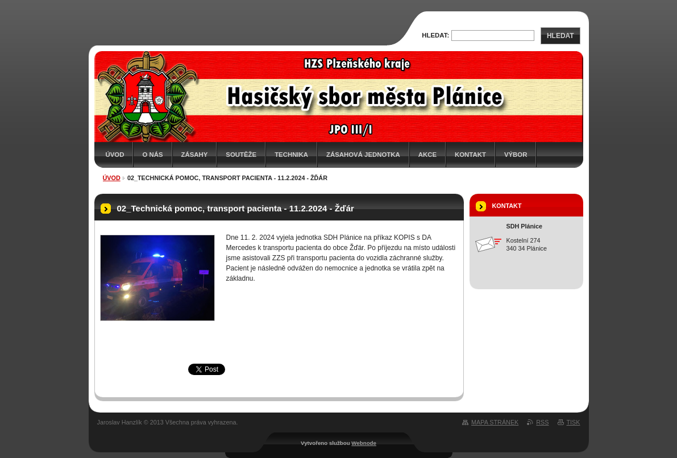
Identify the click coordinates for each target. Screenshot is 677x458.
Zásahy (194, 154)
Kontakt (470, 154)
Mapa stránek (494, 422)
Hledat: (435, 35)
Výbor (516, 154)
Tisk (573, 422)
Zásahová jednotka (363, 154)
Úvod (115, 154)
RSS (542, 422)
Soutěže (241, 154)
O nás (152, 154)
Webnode (363, 443)
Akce (427, 154)
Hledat (560, 36)
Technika (291, 154)
